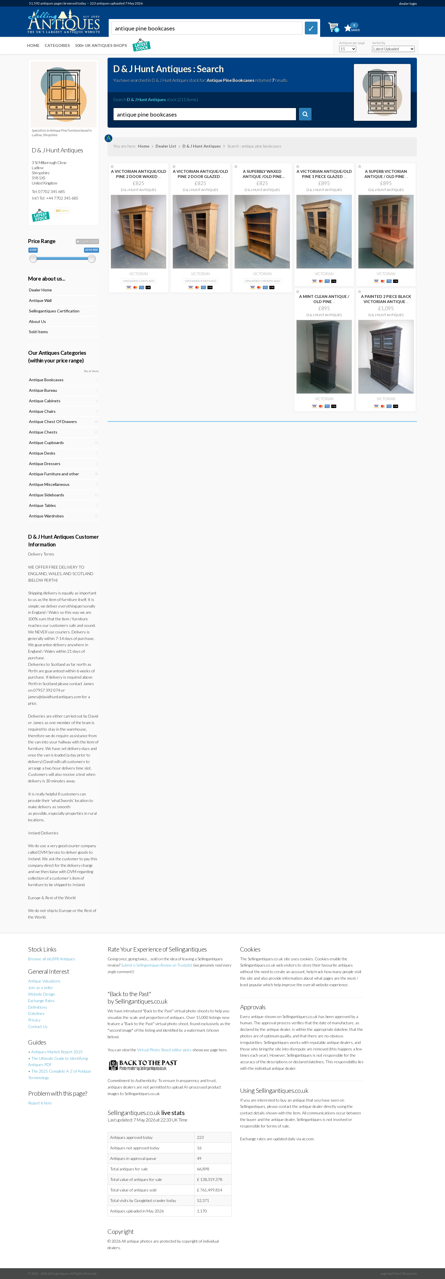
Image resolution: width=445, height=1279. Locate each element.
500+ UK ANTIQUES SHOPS (101, 45)
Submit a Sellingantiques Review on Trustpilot (156, 965)
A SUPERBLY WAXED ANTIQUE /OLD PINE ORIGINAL (262, 176)
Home (33, 45)
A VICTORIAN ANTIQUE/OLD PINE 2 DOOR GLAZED (200, 174)
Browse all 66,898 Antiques (51, 958)
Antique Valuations (44, 981)
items (62, 210)
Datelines (36, 1013)
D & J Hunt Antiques (201, 146)
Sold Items (38, 331)
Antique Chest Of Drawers (53, 421)
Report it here (40, 1102)
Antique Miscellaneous (49, 484)
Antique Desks (42, 453)
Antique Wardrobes (46, 515)
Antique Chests (43, 432)
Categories (57, 45)
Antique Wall (40, 300)
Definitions (37, 1007)
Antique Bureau (43, 390)
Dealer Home (40, 289)
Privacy (34, 1019)
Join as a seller (40, 987)
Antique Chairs (42, 411)
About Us (37, 321)
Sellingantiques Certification (54, 310)
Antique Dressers (44, 463)
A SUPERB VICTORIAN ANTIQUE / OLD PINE (386, 174)
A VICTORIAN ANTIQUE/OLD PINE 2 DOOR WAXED (138, 174)
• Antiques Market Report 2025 (55, 1051)
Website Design (41, 994)
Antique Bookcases (46, 379)
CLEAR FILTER (87, 241)
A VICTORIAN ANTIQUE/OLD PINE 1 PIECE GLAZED (324, 174)
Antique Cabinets (44, 400)
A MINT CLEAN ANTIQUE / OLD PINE (324, 299)
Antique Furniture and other (54, 473)
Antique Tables (42, 505)
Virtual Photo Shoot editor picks (164, 1049)
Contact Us (38, 1026)
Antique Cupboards (46, 442)
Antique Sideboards (46, 494)
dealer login (408, 3)
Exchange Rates (41, 1000)
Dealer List (166, 146)
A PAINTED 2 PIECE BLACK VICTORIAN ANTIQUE (386, 299)
